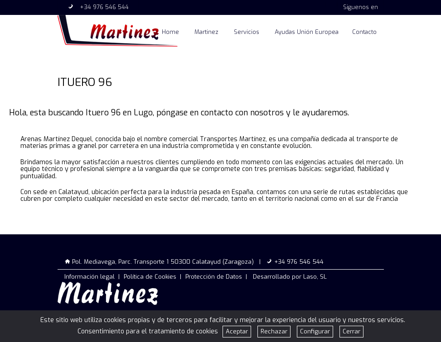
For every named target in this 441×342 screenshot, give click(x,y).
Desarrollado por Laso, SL (290, 276)
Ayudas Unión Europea (307, 32)
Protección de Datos (213, 276)
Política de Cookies (150, 276)
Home (170, 32)
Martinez (206, 32)
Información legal (89, 276)
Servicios (246, 32)
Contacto (364, 32)
